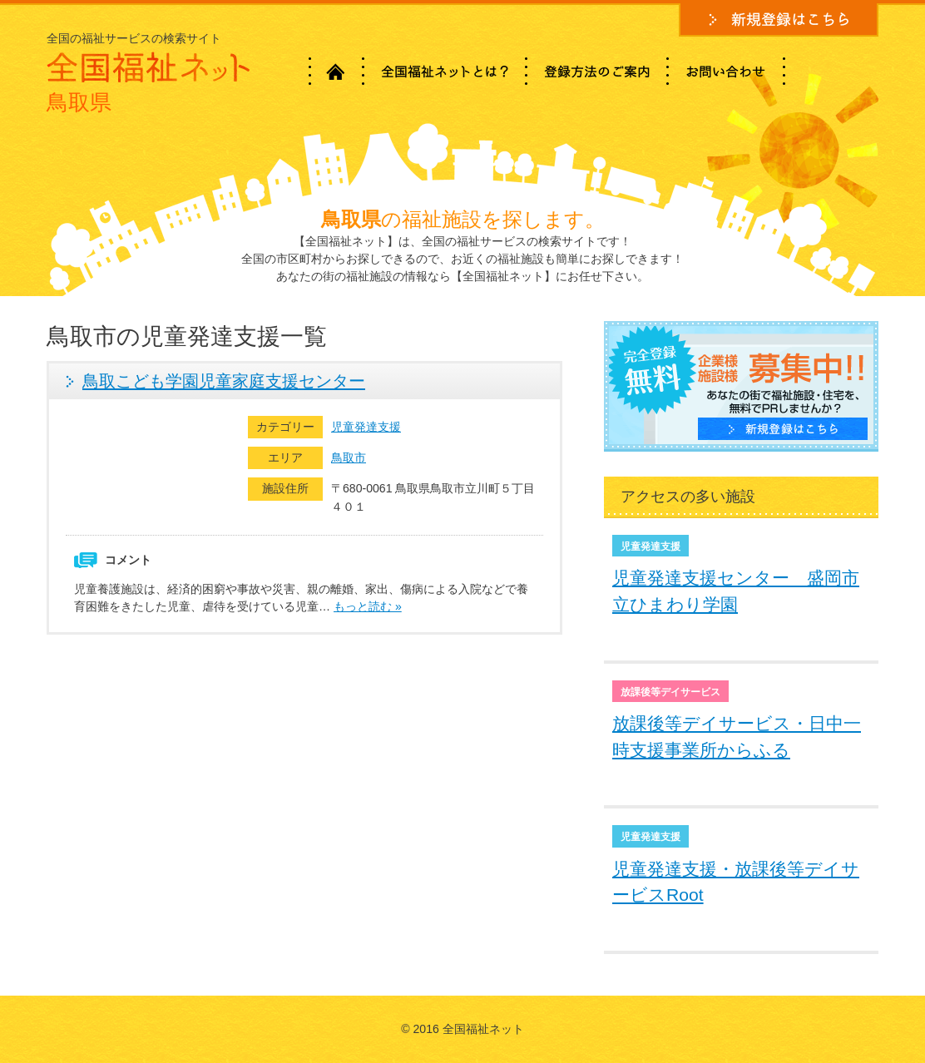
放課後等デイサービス (670, 692)
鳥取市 (348, 457)
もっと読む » (368, 606)
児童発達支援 (366, 426)
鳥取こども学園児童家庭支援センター (223, 381)
